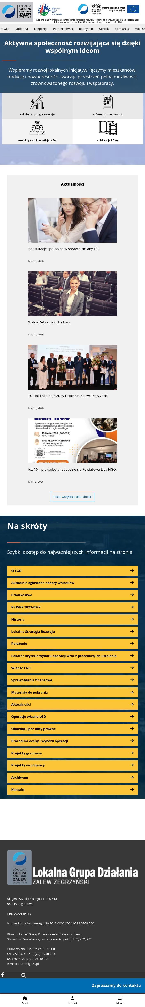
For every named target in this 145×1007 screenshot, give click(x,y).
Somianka (125, 29)
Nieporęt (43, 29)
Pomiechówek (66, 29)
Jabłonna (24, 29)
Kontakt (72, 1000)
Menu (120, 1000)
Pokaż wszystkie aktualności (72, 497)
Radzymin (89, 29)
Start (25, 1000)
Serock (107, 29)
